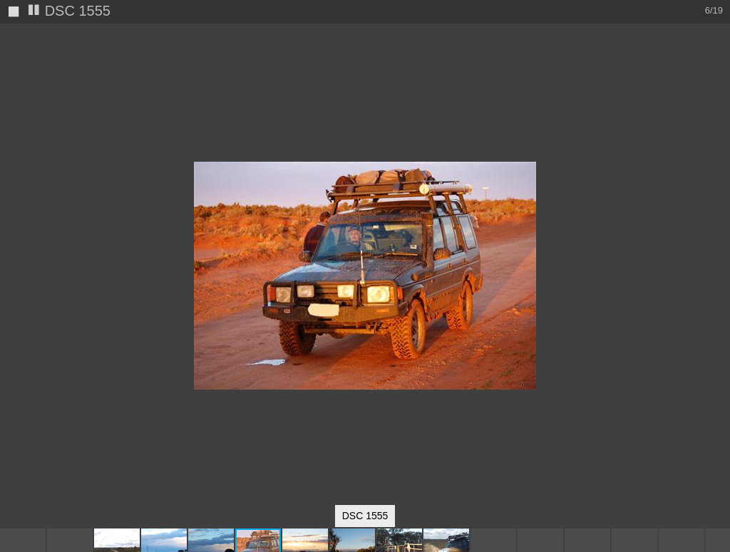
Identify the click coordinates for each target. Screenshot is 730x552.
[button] (717, 60)
